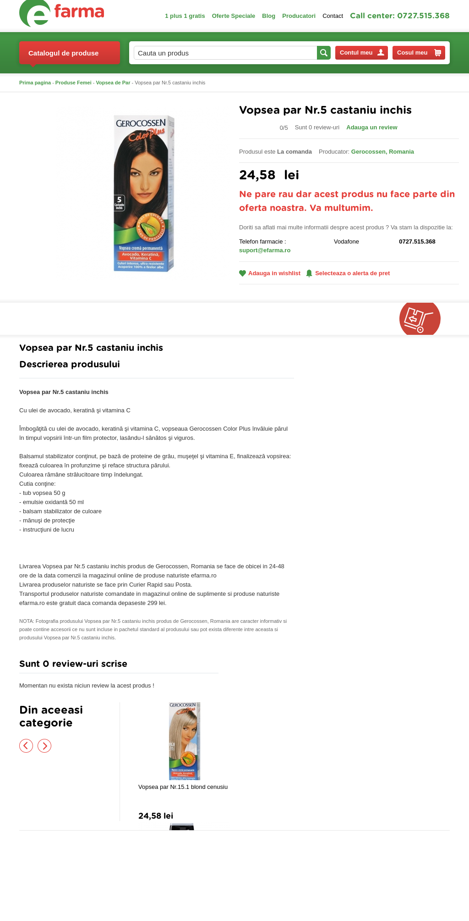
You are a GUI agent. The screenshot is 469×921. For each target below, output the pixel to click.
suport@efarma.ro (264, 250)
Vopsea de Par (113, 82)
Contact (332, 15)
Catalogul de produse (63, 56)
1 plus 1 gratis (185, 15)
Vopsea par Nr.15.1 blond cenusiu (183, 786)
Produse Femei (73, 82)
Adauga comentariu (261, 666)
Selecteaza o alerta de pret (348, 273)
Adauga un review (371, 127)
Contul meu (362, 52)
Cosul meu (419, 52)
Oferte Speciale (234, 15)
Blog (268, 15)
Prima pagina (35, 82)
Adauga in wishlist (269, 273)
